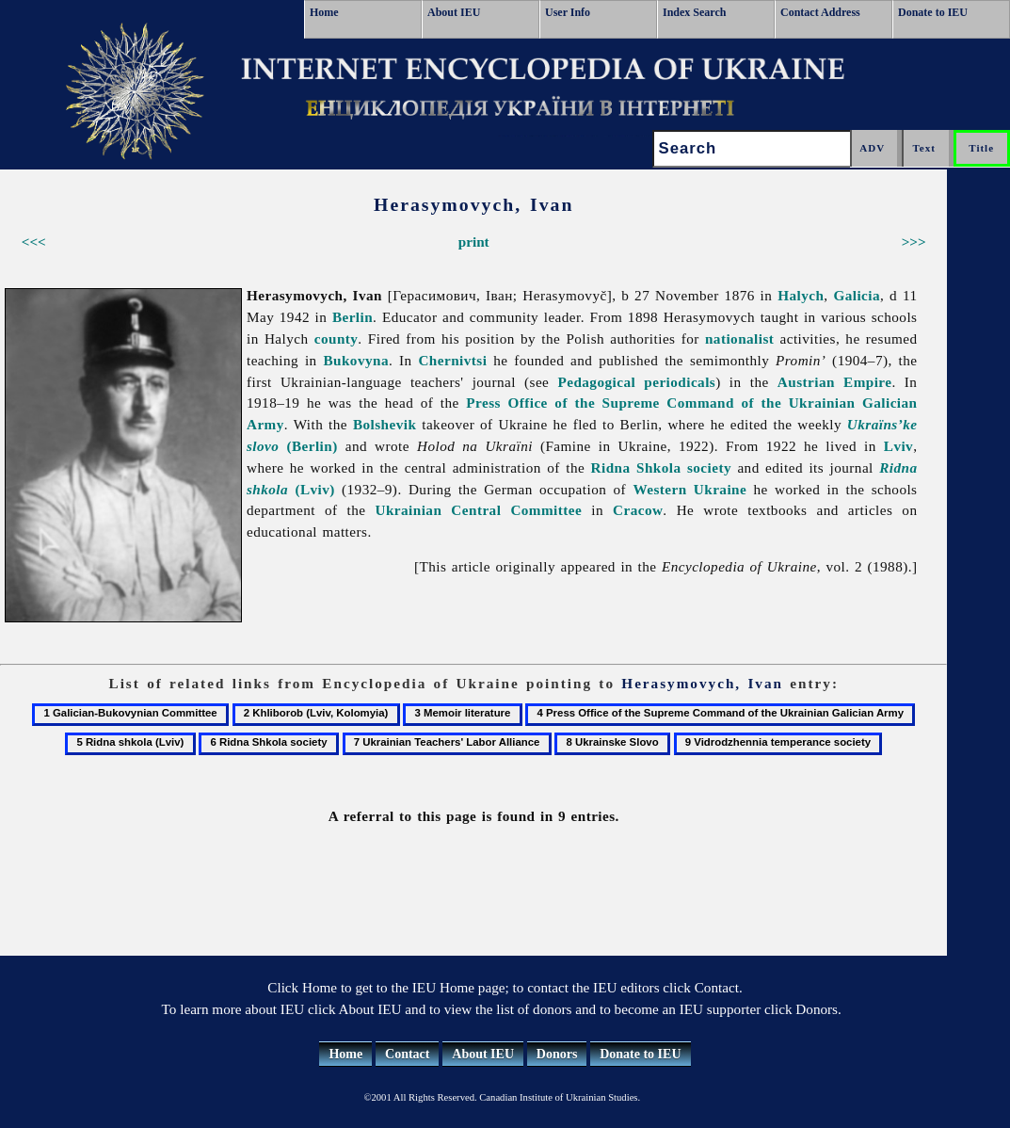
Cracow (638, 510)
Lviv (898, 446)
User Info (567, 12)
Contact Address (820, 12)
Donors (557, 1054)
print (473, 242)
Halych (801, 295)
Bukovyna (356, 360)
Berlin (352, 317)
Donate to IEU (933, 12)
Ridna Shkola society (661, 467)
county (336, 338)
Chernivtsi (452, 360)
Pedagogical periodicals (636, 382)
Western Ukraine (689, 489)
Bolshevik (384, 424)
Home (324, 12)
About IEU (453, 12)
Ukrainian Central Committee (479, 510)
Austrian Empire (835, 382)
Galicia (856, 295)
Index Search (694, 12)
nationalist (739, 338)
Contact (407, 1054)
